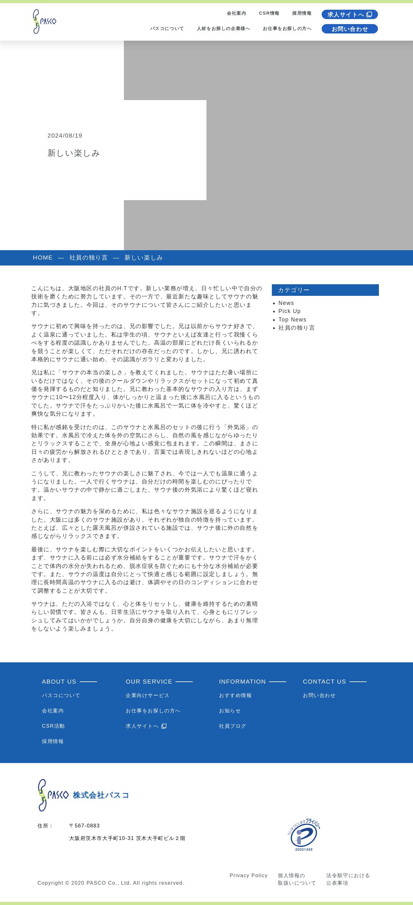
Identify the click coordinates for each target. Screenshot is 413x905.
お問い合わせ (350, 29)
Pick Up (289, 311)
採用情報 (302, 13)
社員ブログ (233, 726)
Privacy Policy (249, 875)
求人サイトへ (350, 15)
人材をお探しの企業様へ (224, 28)
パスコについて (167, 28)
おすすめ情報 (235, 695)
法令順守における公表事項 (348, 879)
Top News (292, 319)
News (286, 303)
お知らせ (230, 710)
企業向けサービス (148, 695)
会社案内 (236, 13)
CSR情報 (269, 13)
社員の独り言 (296, 328)
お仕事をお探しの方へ (287, 28)
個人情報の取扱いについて (297, 879)
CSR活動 (53, 726)
